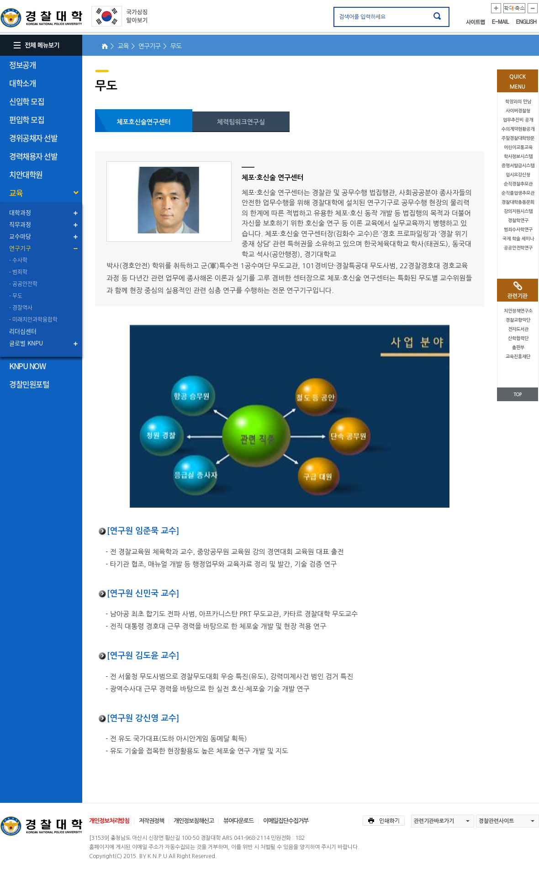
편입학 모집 (26, 119)
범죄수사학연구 (518, 230)
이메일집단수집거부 (285, 821)
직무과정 (20, 224)
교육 (15, 192)
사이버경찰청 (518, 111)
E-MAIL (502, 22)
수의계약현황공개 (518, 129)
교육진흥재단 (518, 357)
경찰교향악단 (518, 320)
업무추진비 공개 (518, 120)
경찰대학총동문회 (518, 202)
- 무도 (15, 296)
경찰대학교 (41, 826)
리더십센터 (23, 331)
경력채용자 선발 (33, 156)
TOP (517, 394)
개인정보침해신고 (194, 821)
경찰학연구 (518, 220)
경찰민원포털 (29, 384)
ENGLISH (526, 22)
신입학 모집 (26, 101)
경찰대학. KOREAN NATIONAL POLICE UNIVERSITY (41, 18)
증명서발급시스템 (518, 166)
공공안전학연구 (518, 248)
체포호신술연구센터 (143, 122)
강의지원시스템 (518, 211)
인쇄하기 (384, 821)
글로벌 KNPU (26, 343)
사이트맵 (477, 22)
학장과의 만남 (518, 102)
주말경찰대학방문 (518, 138)
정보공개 (22, 64)
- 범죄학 (18, 272)
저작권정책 (151, 821)
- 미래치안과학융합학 (33, 319)
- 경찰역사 (20, 307)
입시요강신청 (518, 175)
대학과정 (20, 212)
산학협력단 (518, 338)
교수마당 (20, 236)
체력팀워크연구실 (241, 122)
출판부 (518, 347)
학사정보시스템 (518, 156)
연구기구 (20, 248)
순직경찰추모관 (518, 184)
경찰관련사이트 (496, 821)
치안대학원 (25, 174)
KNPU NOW (27, 365)
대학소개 (22, 83)
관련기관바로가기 (434, 821)
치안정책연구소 (518, 311)
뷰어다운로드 (238, 821)
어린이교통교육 (518, 147)
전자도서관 (518, 329)
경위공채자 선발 (33, 137)
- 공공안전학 (23, 284)
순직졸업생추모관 (518, 193)
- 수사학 (18, 260)
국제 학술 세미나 (518, 239)
